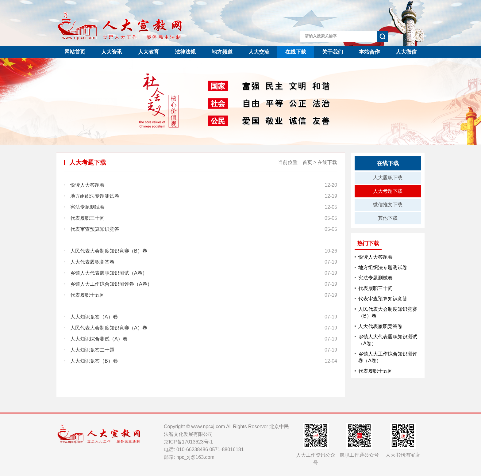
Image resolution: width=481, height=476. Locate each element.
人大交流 (258, 52)
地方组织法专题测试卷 (382, 267)
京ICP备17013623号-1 (188, 441)
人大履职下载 (387, 177)
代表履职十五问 (375, 371)
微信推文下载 (387, 204)
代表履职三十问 (375, 288)
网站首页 (74, 52)
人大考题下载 (387, 191)
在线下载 (295, 52)
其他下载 (388, 218)
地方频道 (222, 52)
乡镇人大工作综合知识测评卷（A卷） (387, 357)
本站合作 (369, 52)
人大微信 (406, 52)
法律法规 (185, 52)
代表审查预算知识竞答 (382, 298)
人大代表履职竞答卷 (380, 326)
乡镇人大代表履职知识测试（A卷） (387, 340)
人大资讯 (111, 52)
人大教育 (148, 52)
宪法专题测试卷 (375, 277)
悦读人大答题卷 (375, 257)
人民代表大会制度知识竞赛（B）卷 (387, 312)
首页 (307, 162)
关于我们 (332, 52)
